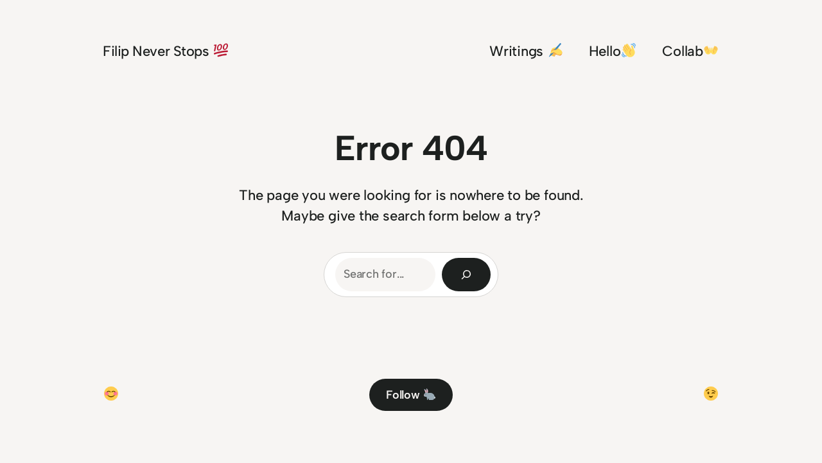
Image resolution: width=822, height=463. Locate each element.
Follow (410, 395)
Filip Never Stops (165, 51)
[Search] (466, 274)
